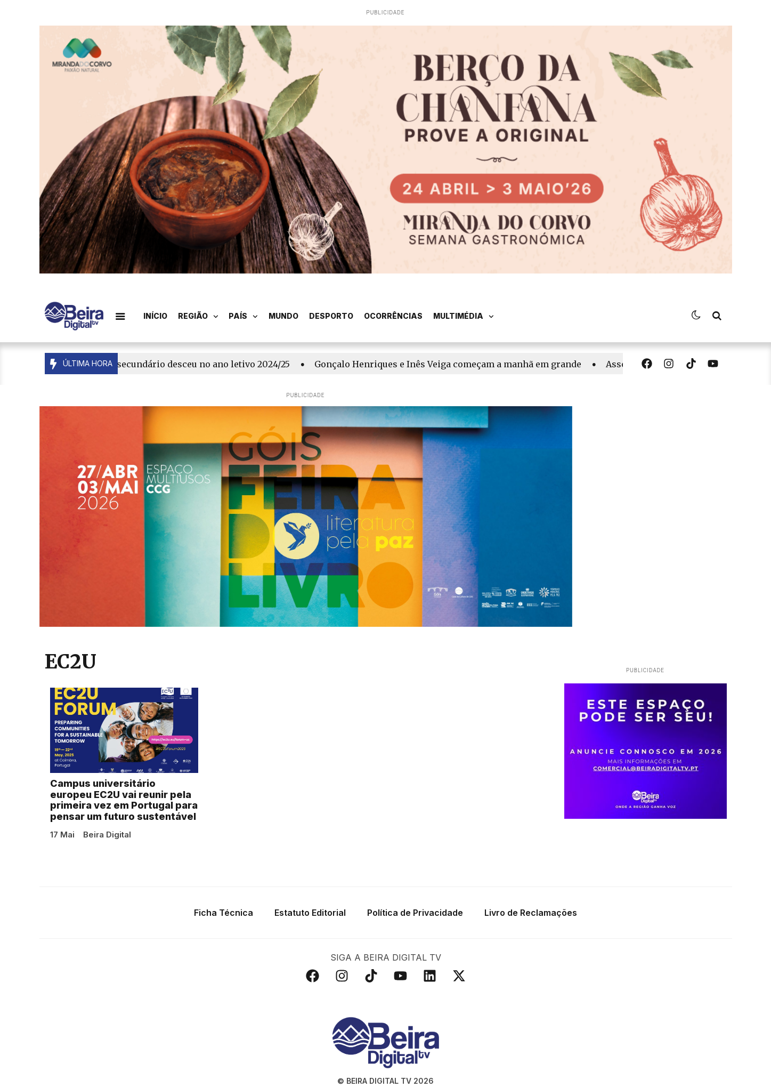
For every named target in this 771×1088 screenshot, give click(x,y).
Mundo (283, 315)
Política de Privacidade (415, 904)
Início (155, 315)
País (243, 317)
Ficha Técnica (223, 904)
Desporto (331, 315)
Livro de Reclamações (530, 904)
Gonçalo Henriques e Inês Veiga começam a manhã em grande (453, 364)
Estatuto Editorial (310, 904)
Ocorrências (393, 315)
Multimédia (463, 317)
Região (198, 317)
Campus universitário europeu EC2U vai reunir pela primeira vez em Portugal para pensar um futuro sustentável (124, 792)
